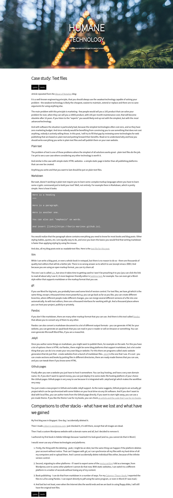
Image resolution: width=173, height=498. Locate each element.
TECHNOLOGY (86, 39)
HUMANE (87, 27)
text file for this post (100, 246)
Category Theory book (116, 473)
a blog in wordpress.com (54, 423)
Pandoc (136, 314)
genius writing (106, 461)
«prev (35, 87)
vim (53, 270)
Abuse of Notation (63, 93)
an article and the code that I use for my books (119, 395)
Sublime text (96, 273)
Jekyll (106, 351)
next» (42, 87)
